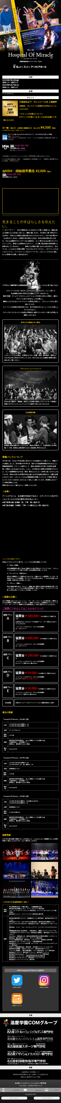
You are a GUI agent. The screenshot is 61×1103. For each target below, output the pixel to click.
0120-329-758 (11, 1090)
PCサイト (52, 1090)
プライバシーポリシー (14, 1098)
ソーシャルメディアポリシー (47, 1098)
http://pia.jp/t (16, 136)
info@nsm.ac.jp (21, 150)
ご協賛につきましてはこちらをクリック (23, 608)
